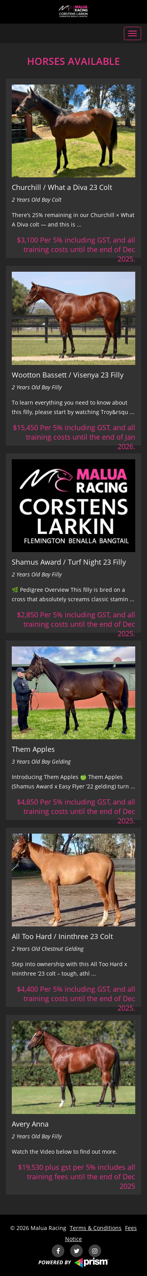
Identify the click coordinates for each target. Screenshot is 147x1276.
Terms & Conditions (96, 1228)
